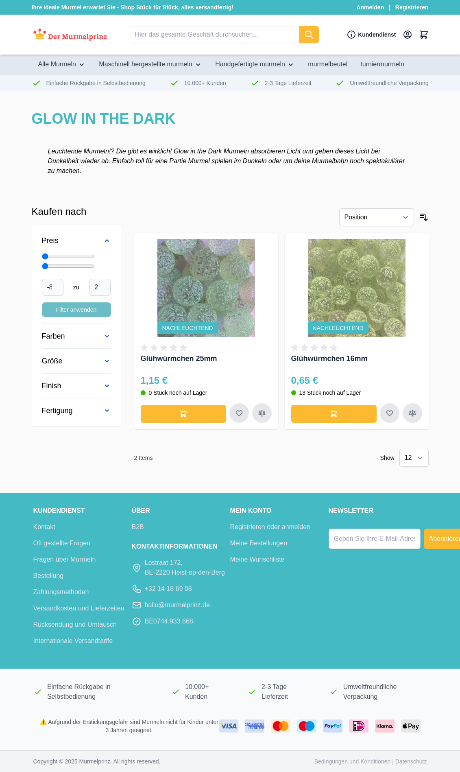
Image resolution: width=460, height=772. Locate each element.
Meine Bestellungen (259, 543)
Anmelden (370, 7)
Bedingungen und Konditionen (353, 761)
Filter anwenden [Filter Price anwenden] (76, 309)
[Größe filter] (76, 361)
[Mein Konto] (407, 34)
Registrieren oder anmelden (270, 526)
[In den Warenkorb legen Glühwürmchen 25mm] (183, 414)
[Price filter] (76, 240)
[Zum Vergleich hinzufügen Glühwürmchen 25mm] (262, 413)
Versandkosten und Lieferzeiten (78, 608)
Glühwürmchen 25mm (179, 358)
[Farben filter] (76, 336)
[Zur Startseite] (70, 35)
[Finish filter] (76, 386)
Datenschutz (411, 761)
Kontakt (44, 526)
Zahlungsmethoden (61, 591)
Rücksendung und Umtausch (75, 624)
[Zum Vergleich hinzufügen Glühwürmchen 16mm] (412, 413)
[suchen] (309, 34)
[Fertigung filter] (76, 411)
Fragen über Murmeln (64, 559)
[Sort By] (376, 217)
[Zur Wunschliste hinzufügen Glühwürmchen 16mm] (389, 413)
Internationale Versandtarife (73, 640)
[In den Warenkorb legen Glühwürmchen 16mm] (334, 414)
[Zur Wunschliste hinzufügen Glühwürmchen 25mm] (239, 413)
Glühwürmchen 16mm (329, 358)
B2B (138, 526)
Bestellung (48, 575)
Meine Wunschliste (257, 559)
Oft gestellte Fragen (62, 543)
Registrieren (412, 7)
